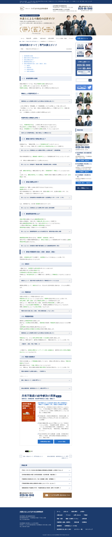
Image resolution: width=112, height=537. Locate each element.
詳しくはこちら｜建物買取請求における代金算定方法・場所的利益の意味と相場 (41, 231)
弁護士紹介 (43, 38)
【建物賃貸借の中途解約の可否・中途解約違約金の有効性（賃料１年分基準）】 (41, 487)
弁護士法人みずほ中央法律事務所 (31, 512)
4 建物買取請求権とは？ (28, 61)
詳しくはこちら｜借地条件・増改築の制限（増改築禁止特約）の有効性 (39, 164)
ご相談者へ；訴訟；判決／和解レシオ (30, 344)
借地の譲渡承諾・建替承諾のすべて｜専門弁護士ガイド (57, 457)
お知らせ (65, 511)
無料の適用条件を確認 (36, 33)
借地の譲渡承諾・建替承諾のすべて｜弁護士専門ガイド (35, 388)
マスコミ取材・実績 (61, 38)
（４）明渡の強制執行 (29, 71)
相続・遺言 (60, 518)
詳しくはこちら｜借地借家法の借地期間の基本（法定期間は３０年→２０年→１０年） (43, 197)
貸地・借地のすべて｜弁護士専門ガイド (31, 380)
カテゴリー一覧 (78, 529)
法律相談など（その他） (71, 525)
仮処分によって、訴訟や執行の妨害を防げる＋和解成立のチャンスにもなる (40, 280)
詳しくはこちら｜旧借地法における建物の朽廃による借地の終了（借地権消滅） (41, 150)
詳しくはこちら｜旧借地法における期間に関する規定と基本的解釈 (38, 207)
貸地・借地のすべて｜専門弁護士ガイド (33, 456)
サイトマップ (89, 529)
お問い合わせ (77, 515)
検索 (90, 80)
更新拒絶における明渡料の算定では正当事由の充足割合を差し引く (38, 101)
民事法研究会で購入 (45, 441)
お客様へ (35, 38)
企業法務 (84, 518)
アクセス (71, 38)
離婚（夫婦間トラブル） (72, 518)
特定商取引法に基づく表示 (64, 529)
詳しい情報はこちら (83, 188)
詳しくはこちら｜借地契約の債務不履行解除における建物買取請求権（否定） (40, 245)
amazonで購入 (62, 441)
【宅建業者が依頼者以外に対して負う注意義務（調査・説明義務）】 (38, 479)
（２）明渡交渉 (27, 67)
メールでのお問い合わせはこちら (59, 495)
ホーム (22, 38)
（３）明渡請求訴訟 (28, 69)
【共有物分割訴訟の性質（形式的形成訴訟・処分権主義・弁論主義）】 (39, 474)
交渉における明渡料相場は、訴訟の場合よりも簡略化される (36, 132)
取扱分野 (28, 38)
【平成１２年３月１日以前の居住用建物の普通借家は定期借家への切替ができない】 (42, 470)
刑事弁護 (76, 522)
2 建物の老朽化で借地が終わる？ (31, 57)
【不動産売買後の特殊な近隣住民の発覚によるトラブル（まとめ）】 (38, 483)
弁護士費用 (51, 38)
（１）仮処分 (27, 65)
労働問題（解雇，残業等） (64, 522)
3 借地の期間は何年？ (28, 59)
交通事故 (84, 522)
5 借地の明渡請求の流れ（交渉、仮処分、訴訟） (34, 63)
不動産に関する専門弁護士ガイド (32, 41)
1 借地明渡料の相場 (27, 56)
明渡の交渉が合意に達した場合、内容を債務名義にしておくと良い (38, 310)
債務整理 (59, 525)
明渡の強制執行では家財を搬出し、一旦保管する (33, 371)
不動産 (23, 41)
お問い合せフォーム (82, 38)
